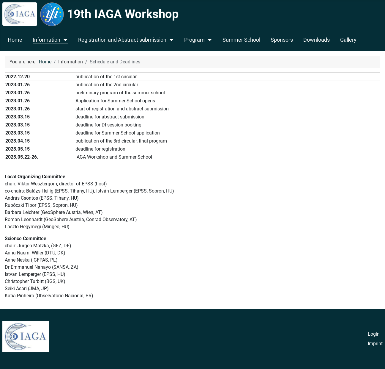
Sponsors (282, 40)
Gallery (348, 40)
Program (194, 40)
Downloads (316, 40)
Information (46, 40)
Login (374, 334)
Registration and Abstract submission (122, 40)
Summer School (241, 40)
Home (15, 40)
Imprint (375, 343)
